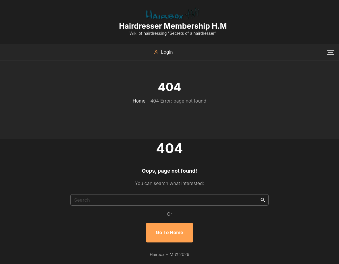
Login (167, 52)
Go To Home (169, 232)
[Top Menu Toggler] (330, 52)
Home (139, 101)
